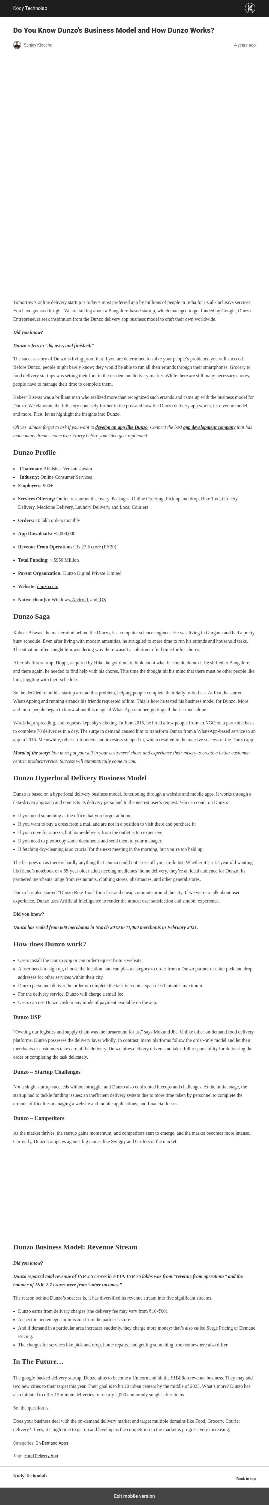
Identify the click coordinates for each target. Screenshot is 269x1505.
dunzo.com (48, 586)
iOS (101, 599)
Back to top (246, 1478)
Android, (80, 599)
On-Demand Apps (51, 1443)
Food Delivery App (41, 1455)
